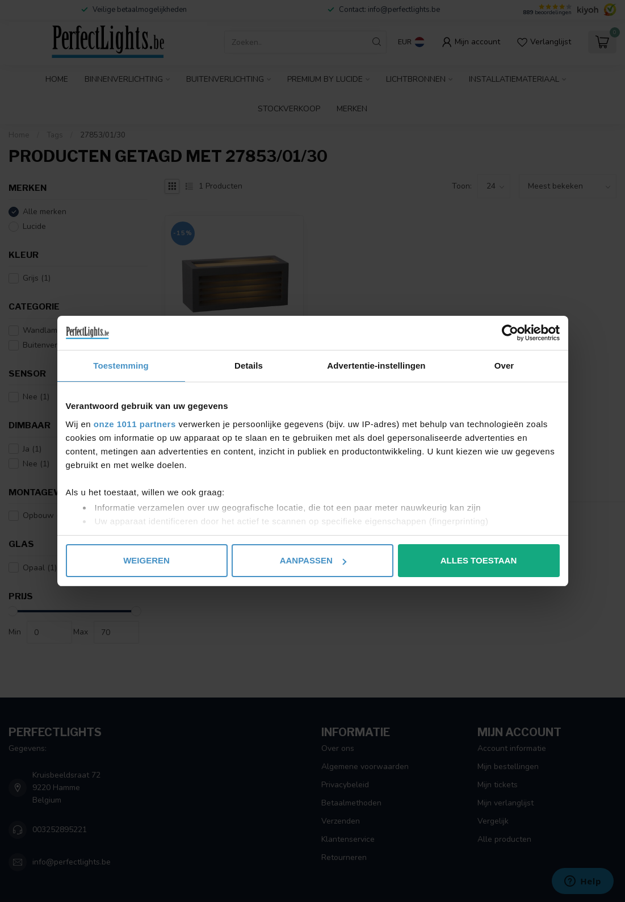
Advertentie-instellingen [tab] (376, 365)
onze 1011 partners (135, 424)
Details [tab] (248, 365)
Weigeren (146, 560)
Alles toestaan (479, 560)
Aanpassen (313, 560)
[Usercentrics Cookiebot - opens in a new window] (510, 332)
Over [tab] (504, 365)
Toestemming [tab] (121, 365)
